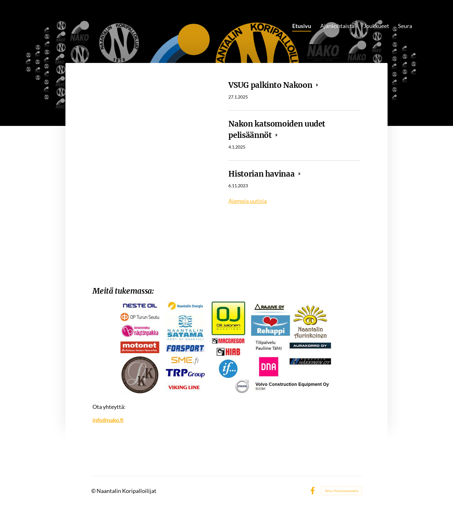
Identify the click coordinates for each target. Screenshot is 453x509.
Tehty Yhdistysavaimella (341, 491)
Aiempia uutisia (247, 200)
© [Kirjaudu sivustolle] (94, 490)
